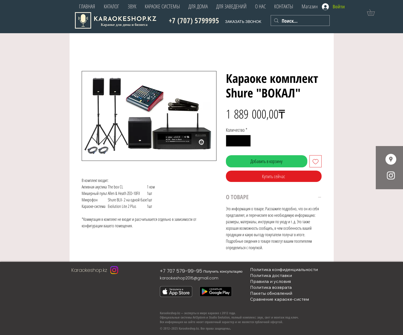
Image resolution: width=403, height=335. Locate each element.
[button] (374, 12)
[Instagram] (114, 270)
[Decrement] (231, 140)
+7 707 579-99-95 (181, 271)
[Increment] (246, 140)
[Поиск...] (300, 20)
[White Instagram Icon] (390, 175)
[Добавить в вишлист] (315, 161)
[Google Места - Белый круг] (390, 159)
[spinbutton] (238, 140)
